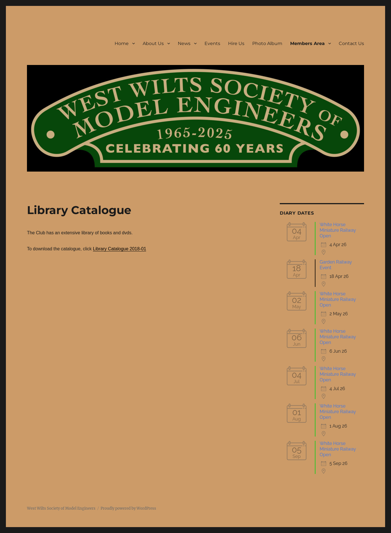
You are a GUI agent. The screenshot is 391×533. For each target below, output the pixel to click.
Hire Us (236, 43)
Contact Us (351, 43)
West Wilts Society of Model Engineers (61, 508)
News (184, 43)
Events (212, 43)
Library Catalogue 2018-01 (119, 248)
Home (122, 43)
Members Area (307, 43)
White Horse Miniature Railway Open (338, 230)
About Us (153, 43)
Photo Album (267, 43)
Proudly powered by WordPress (128, 508)
